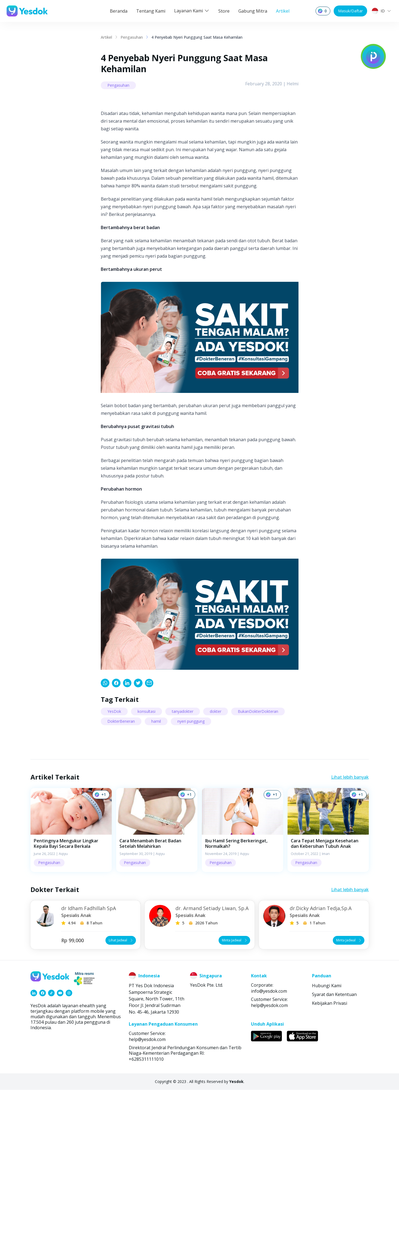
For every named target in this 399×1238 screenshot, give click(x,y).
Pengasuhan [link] (132, 37)
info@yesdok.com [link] (269, 1139)
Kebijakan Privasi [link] (329, 1151)
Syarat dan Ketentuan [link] (334, 1142)
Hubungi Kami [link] (326, 1134)
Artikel (282, 11)
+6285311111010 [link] (146, 1207)
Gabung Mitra (252, 11)
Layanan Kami (192, 11)
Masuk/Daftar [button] (350, 10)
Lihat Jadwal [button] (121, 1088)
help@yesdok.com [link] (269, 1153)
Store (224, 11)
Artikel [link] (106, 37)
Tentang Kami (150, 11)
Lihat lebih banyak (350, 925)
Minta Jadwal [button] (235, 1088)
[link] (105, 831)
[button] (71, 978)
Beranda (118, 11)
